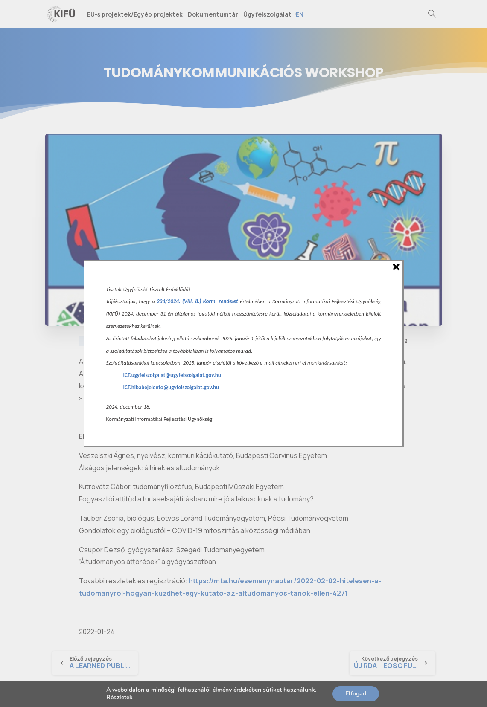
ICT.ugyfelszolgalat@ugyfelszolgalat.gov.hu (172, 375)
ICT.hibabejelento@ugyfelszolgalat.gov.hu (171, 387)
